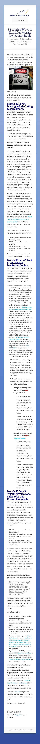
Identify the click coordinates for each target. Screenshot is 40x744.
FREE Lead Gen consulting (22, 653)
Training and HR (20, 44)
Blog (30, 39)
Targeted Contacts (19, 438)
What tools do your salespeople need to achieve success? (19, 219)
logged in (18, 715)
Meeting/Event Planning (20, 41)
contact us (17, 692)
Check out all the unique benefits (19, 659)
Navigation (19, 20)
